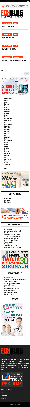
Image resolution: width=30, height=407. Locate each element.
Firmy (15, 23)
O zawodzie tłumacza (9, 278)
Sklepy (6, 157)
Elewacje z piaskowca (9, 49)
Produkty (6, 148)
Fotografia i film (8, 119)
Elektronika (7, 111)
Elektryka (6, 113)
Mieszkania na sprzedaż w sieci (12, 287)
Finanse (6, 115)
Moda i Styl (7, 200)
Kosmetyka (7, 132)
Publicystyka (7, 154)
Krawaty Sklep (7, 198)
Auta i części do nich (9, 285)
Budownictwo (7, 23)
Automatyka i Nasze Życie (10, 246)
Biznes (6, 102)
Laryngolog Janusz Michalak (11, 238)
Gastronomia (7, 121)
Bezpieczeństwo (8, 99)
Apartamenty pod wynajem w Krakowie (13, 231)
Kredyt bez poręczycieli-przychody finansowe (15, 279)
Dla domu (6, 108)
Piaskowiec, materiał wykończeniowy (14, 60)
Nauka (5, 139)
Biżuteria (6, 104)
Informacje (7, 126)
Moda (5, 135)
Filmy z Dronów (8, 229)
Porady (6, 146)
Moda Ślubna (7, 202)
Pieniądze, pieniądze (9, 294)
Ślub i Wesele (7, 159)
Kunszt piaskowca (8, 38)
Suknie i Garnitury (8, 242)
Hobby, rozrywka (8, 124)
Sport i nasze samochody (10, 292)
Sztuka (6, 163)
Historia (6, 122)
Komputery (7, 130)
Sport (5, 161)
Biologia (6, 100)
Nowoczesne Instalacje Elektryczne (12, 247)
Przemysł (6, 150)
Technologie (7, 165)
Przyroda (6, 152)
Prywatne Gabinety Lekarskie (11, 233)
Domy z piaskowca (8, 26)
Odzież (6, 143)
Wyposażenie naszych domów (11, 281)
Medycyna (6, 133)
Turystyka (6, 166)
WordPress (17, 404)
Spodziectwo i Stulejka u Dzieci (12, 235)
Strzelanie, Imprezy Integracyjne (12, 236)
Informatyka (7, 128)
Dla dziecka (7, 110)
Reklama (6, 155)
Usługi (15, 46)
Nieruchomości (18, 57)
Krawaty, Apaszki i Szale (10, 244)
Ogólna (6, 144)
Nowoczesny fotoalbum (10, 290)
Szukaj (2, 71)
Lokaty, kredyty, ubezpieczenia (11, 289)
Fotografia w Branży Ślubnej (11, 240)
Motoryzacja (7, 137)
